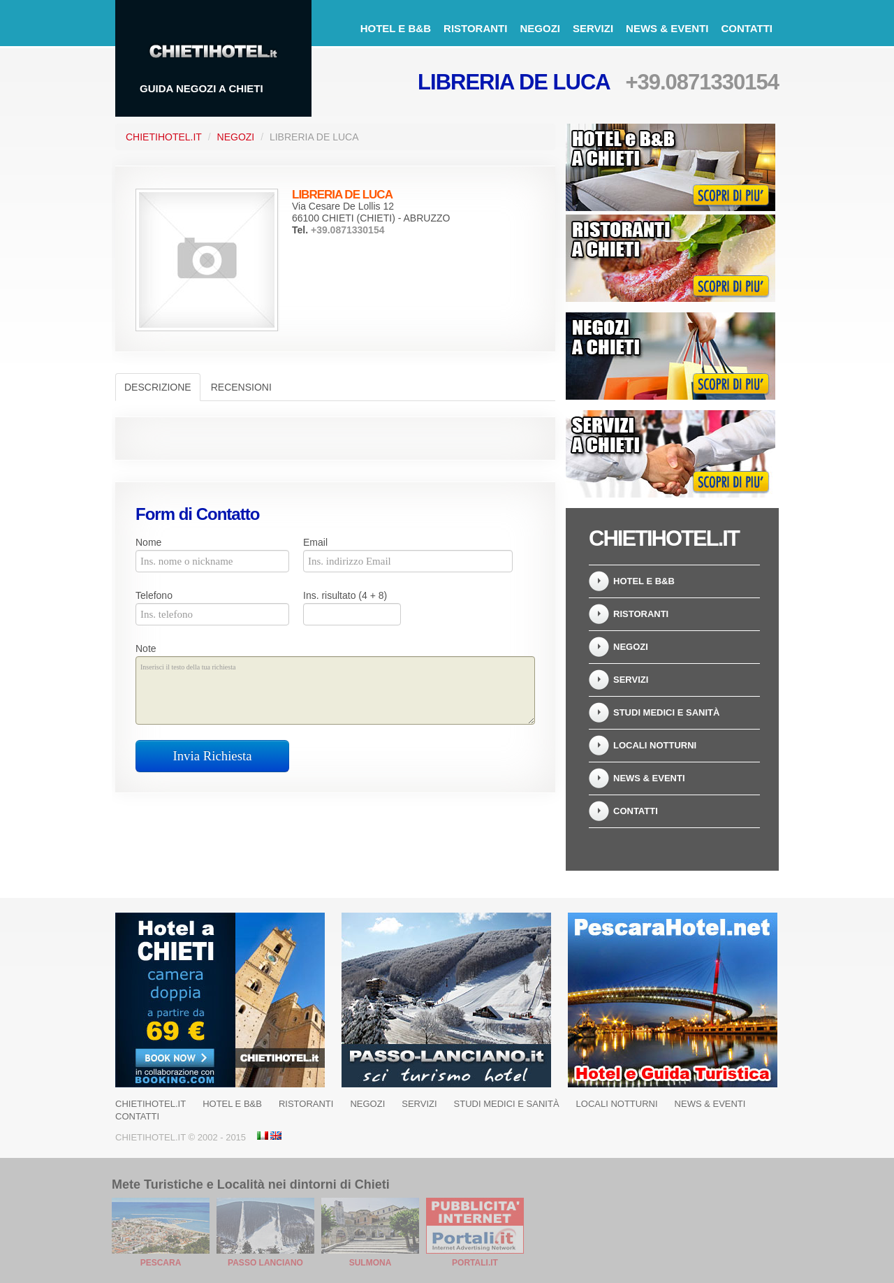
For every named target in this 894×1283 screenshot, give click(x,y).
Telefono (154, 595)
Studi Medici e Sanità (666, 712)
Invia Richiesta (212, 755)
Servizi (593, 28)
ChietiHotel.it (164, 137)
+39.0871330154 (702, 82)
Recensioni (241, 387)
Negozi (540, 28)
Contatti (746, 28)
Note (145, 648)
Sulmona (370, 1263)
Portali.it (475, 1263)
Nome (148, 542)
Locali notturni (654, 745)
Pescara (161, 1263)
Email (315, 542)
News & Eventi (667, 28)
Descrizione (157, 387)
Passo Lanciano (265, 1263)
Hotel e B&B (395, 28)
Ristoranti (475, 28)
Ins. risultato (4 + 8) (345, 595)
